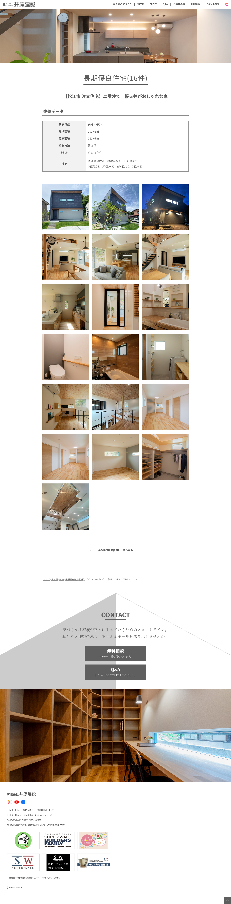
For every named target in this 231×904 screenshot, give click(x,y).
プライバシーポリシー (54, 878)
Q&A (165, 4)
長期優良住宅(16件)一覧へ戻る (115, 550)
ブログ (153, 4)
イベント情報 (212, 4)
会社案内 (195, 4)
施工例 (140, 4)
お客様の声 (179, 4)
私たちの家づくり (122, 4)
